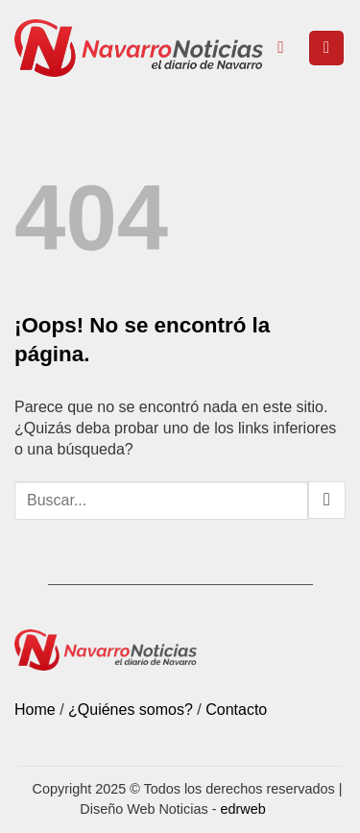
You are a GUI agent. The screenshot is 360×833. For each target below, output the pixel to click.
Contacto (236, 709)
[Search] (285, 48)
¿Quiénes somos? (130, 709)
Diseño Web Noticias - (172, 809)
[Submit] (327, 500)
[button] (326, 48)
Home (35, 709)
